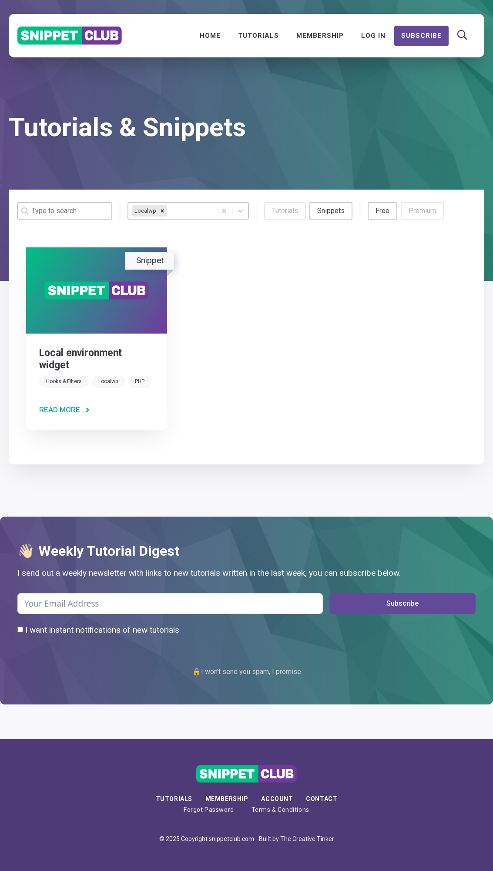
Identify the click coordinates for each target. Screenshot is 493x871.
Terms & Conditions (280, 809)
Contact (321, 798)
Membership (320, 36)
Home (210, 36)
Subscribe (421, 36)
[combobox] (172, 211)
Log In (373, 36)
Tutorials (258, 36)
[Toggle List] (240, 211)
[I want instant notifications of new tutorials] (20, 629)
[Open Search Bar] (462, 36)
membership (226, 798)
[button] (285, 211)
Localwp (108, 381)
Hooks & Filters (64, 381)
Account (277, 798)
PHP (139, 381)
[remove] (162, 211)
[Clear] (224, 211)
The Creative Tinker (307, 838)
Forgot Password (209, 809)
